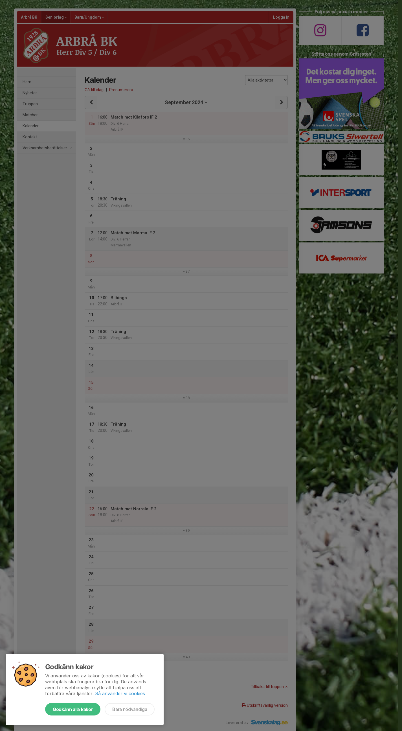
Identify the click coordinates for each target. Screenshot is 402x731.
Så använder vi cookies (120, 693)
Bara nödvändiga (129, 709)
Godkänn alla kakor (73, 709)
